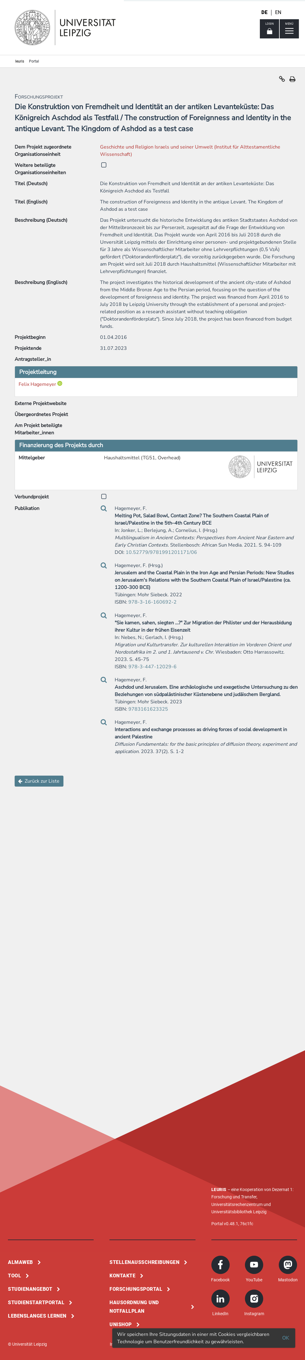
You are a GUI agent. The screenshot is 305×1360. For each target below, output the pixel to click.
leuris (19, 61)
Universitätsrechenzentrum (237, 1204)
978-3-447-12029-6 (152, 666)
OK (285, 1338)
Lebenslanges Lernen (37, 1316)
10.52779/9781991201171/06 (161, 552)
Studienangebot (30, 1289)
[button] (282, 80)
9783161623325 (148, 709)
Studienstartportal (36, 1302)
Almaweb (20, 1262)
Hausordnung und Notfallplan (134, 1307)
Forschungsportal (135, 1289)
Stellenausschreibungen (144, 1262)
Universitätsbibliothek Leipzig (239, 1211)
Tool (14, 1276)
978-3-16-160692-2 (152, 602)
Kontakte (122, 1276)
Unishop (120, 1324)
